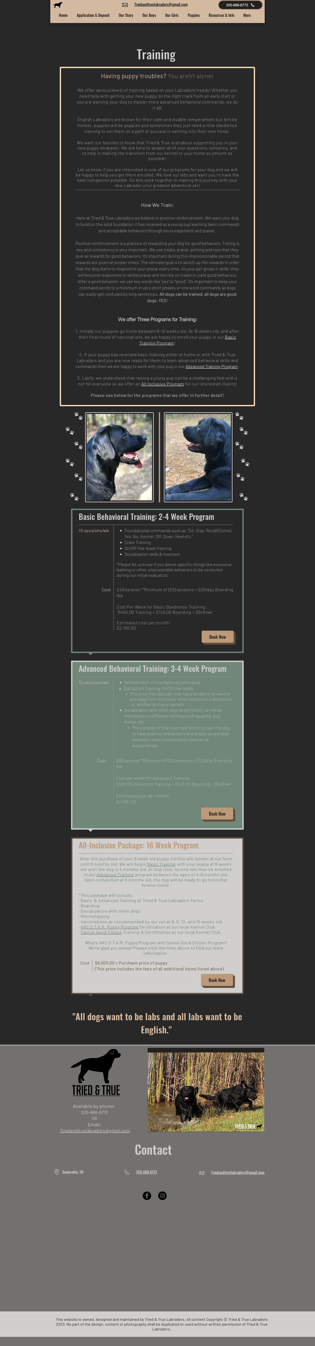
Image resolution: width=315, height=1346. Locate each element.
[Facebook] (147, 1195)
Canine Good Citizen (101, 932)
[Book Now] (218, 637)
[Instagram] (162, 1195)
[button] (126, 15)
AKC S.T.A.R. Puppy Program (109, 926)
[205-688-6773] (240, 4)
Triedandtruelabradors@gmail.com (161, 4)
